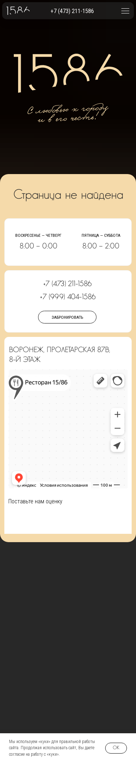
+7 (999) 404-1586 (68, 297)
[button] (125, 10)
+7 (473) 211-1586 (72, 11)
